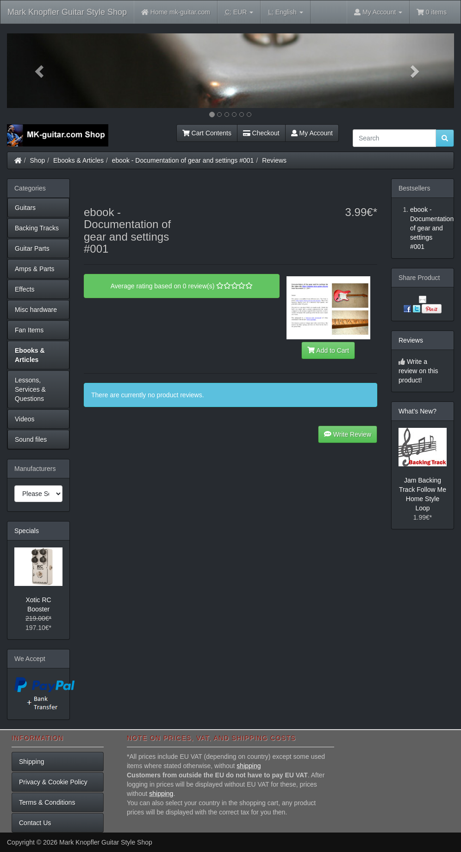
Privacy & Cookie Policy (53, 782)
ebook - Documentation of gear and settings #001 (183, 160)
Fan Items (29, 330)
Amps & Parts (35, 269)
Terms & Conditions (47, 802)
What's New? (417, 411)
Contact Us (35, 823)
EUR (239, 12)
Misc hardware (36, 309)
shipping (249, 765)
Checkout (261, 133)
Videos (25, 419)
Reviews (274, 160)
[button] (40, 70)
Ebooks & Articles (78, 160)
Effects (25, 289)
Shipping (31, 761)
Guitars (25, 207)
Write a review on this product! (418, 371)
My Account (312, 133)
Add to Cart (328, 350)
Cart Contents (206, 133)
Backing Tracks (37, 228)
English (285, 12)
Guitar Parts (32, 248)
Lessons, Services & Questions (30, 389)
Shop (37, 160)
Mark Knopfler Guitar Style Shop (67, 12)
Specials (26, 530)
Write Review (347, 434)
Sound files (31, 439)
